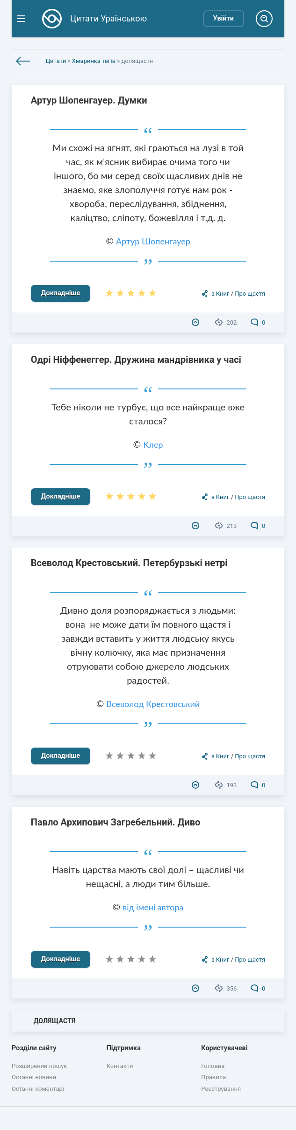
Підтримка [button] (124, 1048)
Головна (212, 1065)
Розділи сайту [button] (34, 1048)
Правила (213, 1077)
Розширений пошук (39, 1065)
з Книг (220, 293)
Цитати (56, 60)
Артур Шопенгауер (153, 241)
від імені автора (153, 907)
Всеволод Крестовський (153, 704)
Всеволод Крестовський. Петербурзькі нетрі (129, 562)
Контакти (120, 1065)
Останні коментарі (38, 1088)
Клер (153, 444)
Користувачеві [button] (224, 1048)
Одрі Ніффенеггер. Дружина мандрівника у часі (136, 359)
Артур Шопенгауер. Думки (89, 100)
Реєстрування (221, 1088)
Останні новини (34, 1077)
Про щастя (250, 293)
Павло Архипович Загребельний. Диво (116, 822)
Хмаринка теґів (94, 60)
